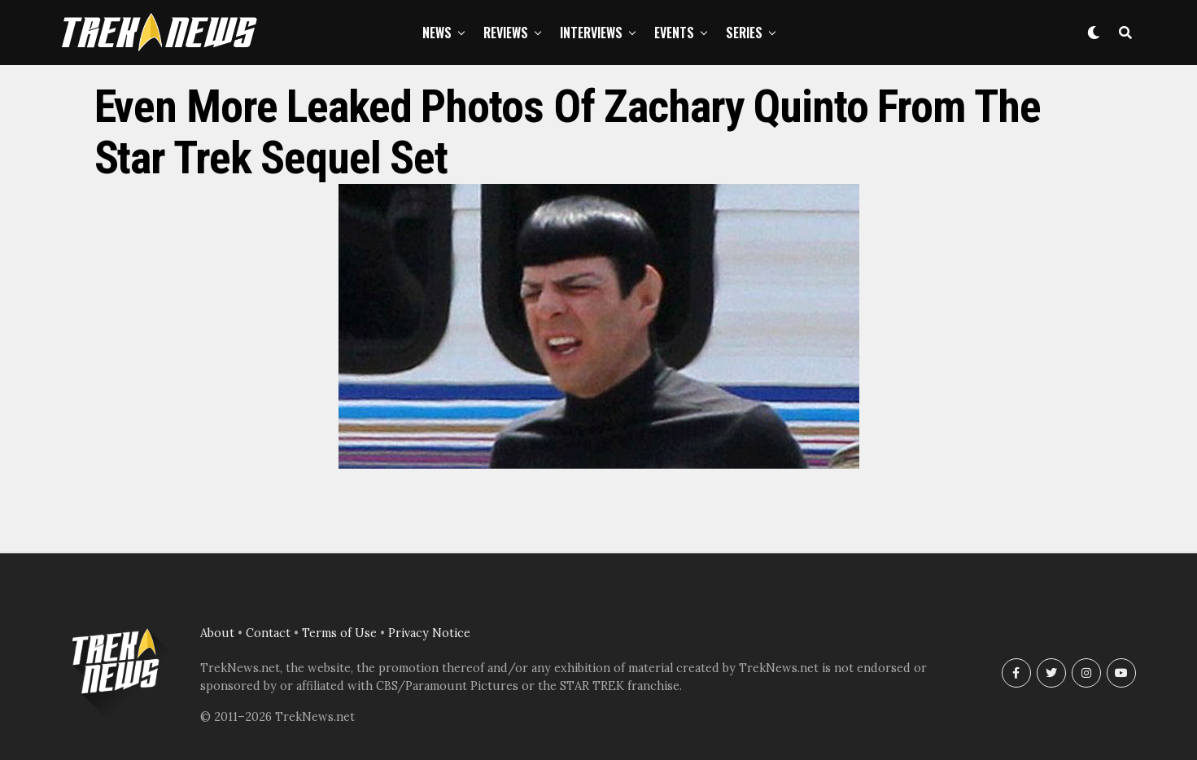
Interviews (591, 32)
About (217, 633)
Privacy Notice (429, 633)
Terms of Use (339, 633)
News (437, 32)
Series (744, 32)
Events (674, 32)
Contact (268, 633)
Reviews (505, 32)
